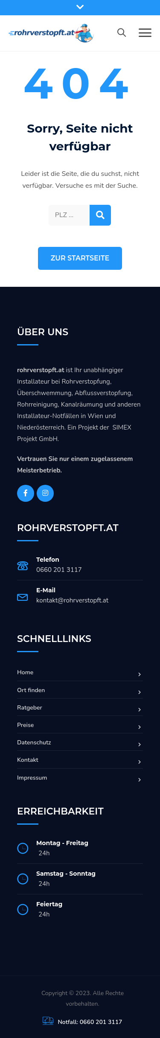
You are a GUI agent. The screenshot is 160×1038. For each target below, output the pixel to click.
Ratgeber (29, 708)
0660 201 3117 (59, 570)
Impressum (32, 778)
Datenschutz (34, 742)
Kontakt (27, 760)
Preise (25, 725)
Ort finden (31, 690)
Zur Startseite (80, 258)
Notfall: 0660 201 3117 (90, 1022)
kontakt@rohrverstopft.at (72, 600)
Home (25, 672)
